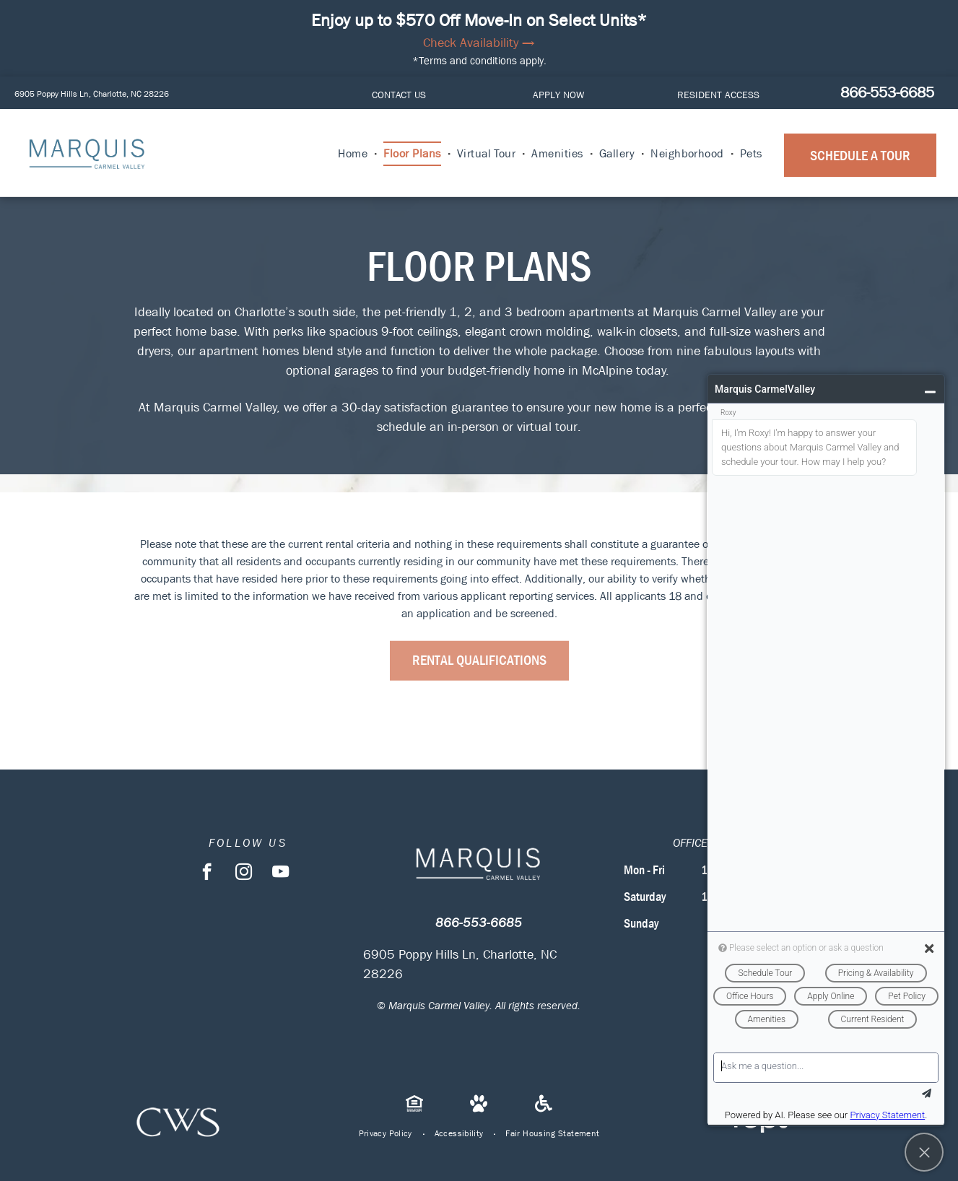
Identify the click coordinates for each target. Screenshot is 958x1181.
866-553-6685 (887, 92)
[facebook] (206, 873)
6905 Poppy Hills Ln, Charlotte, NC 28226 (91, 94)
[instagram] (243, 873)
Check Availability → (479, 43)
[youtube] (280, 873)
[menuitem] (353, 153)
